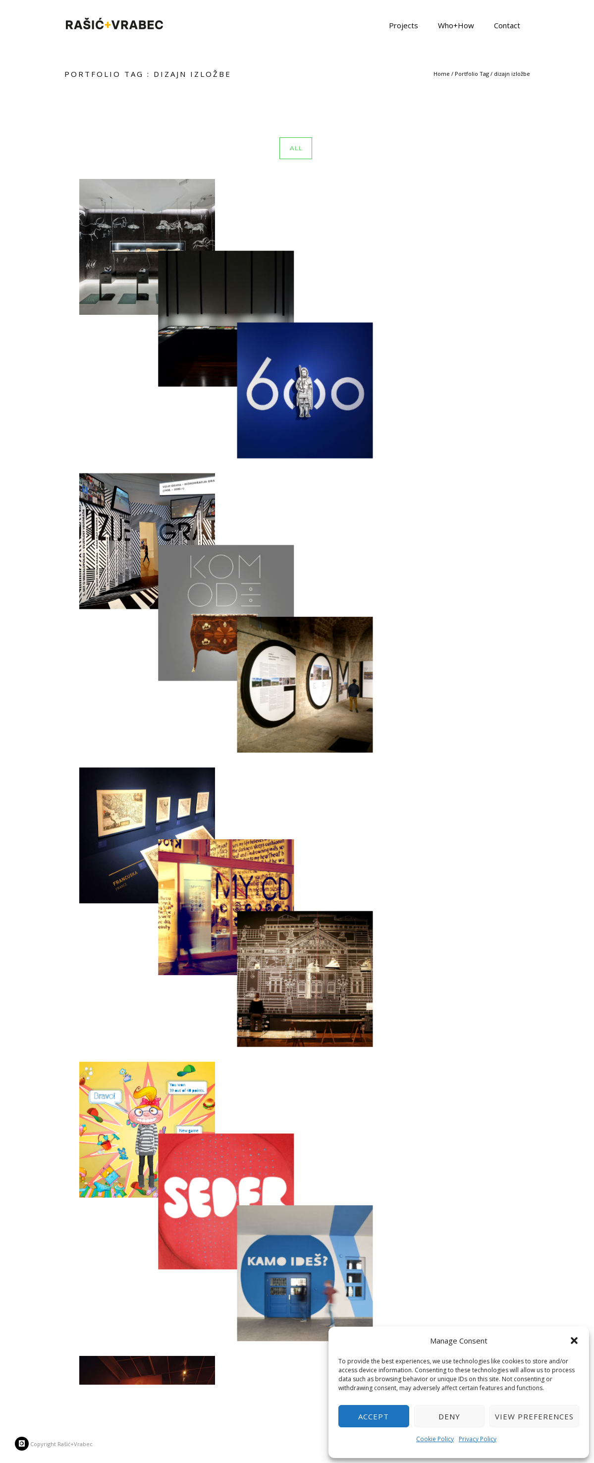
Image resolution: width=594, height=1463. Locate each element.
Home (441, 73)
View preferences (534, 1416)
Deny (449, 1416)
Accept (373, 1416)
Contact (507, 25)
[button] (574, 1341)
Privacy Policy (477, 1439)
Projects (403, 25)
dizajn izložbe (512, 73)
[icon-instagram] (22, 1444)
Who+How (456, 25)
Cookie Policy (435, 1439)
